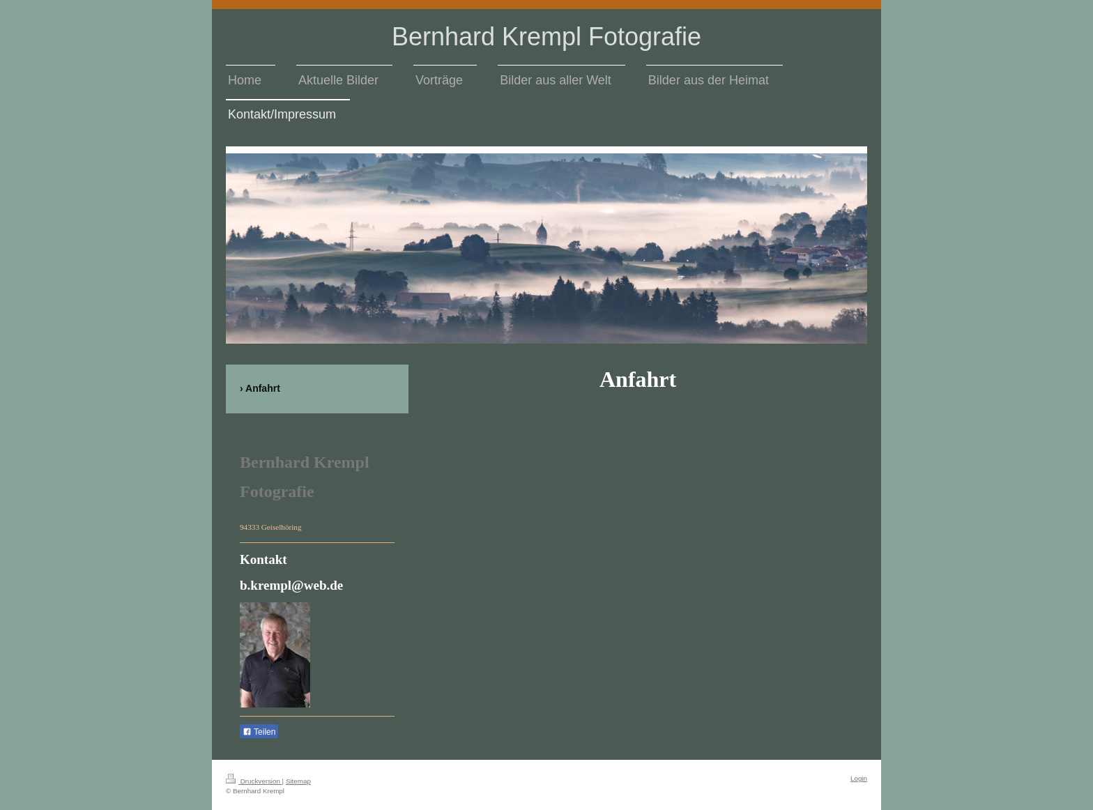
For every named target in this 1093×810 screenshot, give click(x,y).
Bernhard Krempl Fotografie (546, 36)
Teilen (259, 732)
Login (858, 778)
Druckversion (254, 781)
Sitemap (298, 781)
